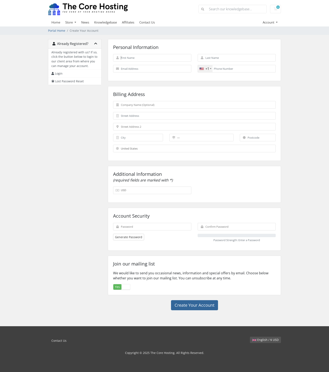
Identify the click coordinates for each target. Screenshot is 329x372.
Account (269, 22)
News (85, 22)
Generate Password (128, 237)
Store (69, 22)
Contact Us (147, 22)
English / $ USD (265, 340)
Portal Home (56, 31)
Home (55, 22)
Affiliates (128, 22)
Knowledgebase (105, 22)
